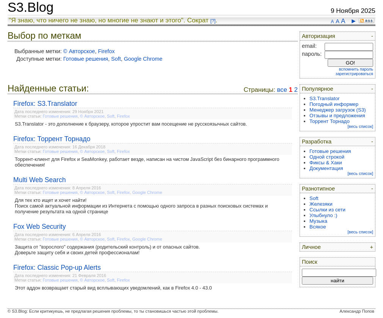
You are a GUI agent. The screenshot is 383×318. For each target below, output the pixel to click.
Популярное (317, 89)
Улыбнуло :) (323, 215)
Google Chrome (143, 59)
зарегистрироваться (354, 73)
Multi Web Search (39, 180)
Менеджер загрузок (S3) (337, 110)
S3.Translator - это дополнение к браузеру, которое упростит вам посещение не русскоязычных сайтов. (131, 124)
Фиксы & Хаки (325, 162)
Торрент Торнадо (329, 121)
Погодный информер (333, 104)
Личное (311, 247)
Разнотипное (318, 189)
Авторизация (318, 36)
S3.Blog (30, 7)
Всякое (317, 227)
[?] (212, 21)
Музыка (318, 221)
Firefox (106, 51)
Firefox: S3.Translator (45, 103)
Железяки (321, 204)
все (282, 89)
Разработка (316, 142)
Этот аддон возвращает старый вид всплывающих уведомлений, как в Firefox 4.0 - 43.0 (113, 288)
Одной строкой (326, 157)
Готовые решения (85, 59)
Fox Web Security (39, 226)
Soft (116, 59)
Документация (326, 168)
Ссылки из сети (327, 210)
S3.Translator (324, 98)
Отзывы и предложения (337, 115)
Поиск (309, 262)
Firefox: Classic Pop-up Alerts (57, 267)
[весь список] (360, 126)
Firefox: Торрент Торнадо (51, 139)
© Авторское (79, 51)
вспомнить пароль (356, 69)
